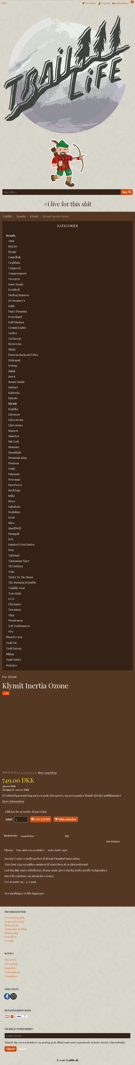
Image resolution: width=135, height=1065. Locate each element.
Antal (9, 819)
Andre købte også (57, 850)
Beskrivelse (10, 835)
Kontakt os (10, 936)
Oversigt (9, 940)
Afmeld (22, 1048)
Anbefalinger (113, 841)
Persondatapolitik (14, 917)
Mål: (67, 836)
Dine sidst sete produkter (30, 850)
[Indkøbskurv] (123, 3)
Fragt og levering (14, 921)
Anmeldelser (27, 836)
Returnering (11, 933)
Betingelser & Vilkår (16, 929)
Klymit (12, 677)
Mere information (13, 801)
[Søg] (127, 192)
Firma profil (11, 925)
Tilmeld (10, 1048)
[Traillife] (67, 74)
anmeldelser (27, 772)
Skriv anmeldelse (47, 772)
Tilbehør (8, 850)
